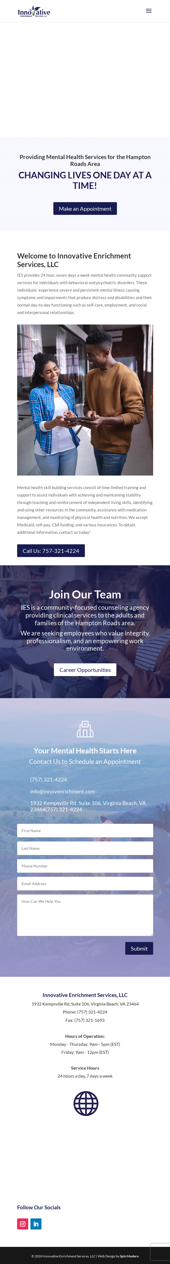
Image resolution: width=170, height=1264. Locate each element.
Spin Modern (129, 1256)
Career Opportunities (85, 669)
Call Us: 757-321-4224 (51, 550)
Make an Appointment (85, 208)
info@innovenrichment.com (62, 791)
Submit (139, 948)
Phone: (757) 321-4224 (85, 1011)
